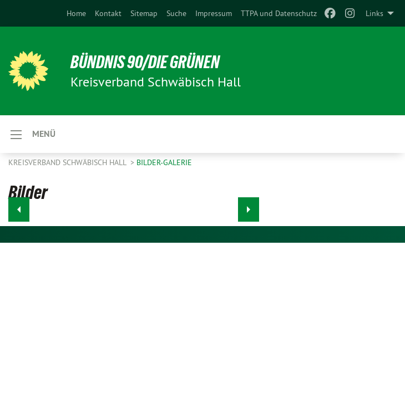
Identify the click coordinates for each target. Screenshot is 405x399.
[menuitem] (76, 13)
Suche (176, 13)
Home (76, 13)
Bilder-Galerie (164, 162)
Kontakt (108, 13)
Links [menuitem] (374, 13)
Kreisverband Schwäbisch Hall (68, 162)
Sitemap (144, 13)
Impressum (213, 13)
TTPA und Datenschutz (279, 13)
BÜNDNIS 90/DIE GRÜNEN (145, 62)
